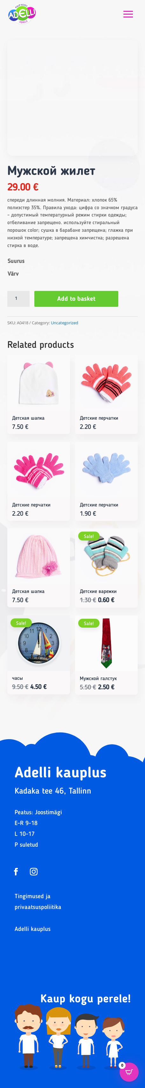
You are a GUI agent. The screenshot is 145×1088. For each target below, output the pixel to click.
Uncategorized (64, 323)
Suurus (16, 261)
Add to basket (76, 299)
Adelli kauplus (33, 929)
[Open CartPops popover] (129, 1072)
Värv (13, 274)
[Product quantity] (18, 299)
